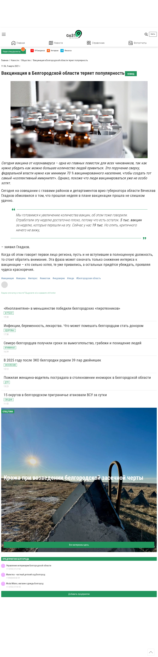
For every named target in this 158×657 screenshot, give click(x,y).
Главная (18, 43)
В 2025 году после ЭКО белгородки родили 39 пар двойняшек (52, 360)
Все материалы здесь (79, 545)
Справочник (96, 43)
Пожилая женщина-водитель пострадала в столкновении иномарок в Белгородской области (77, 377)
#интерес (33, 278)
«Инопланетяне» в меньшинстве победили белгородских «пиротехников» (62, 308)
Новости (56, 43)
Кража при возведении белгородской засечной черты (73, 477)
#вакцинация (7, 278)
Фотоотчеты (138, 43)
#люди (70, 278)
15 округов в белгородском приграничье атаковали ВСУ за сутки (55, 395)
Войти (153, 34)
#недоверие (59, 278)
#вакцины (21, 278)
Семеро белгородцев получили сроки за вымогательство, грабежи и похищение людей (72, 343)
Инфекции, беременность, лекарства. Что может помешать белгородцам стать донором (73, 326)
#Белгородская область (88, 278)
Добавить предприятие (79, 594)
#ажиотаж (45, 278)
